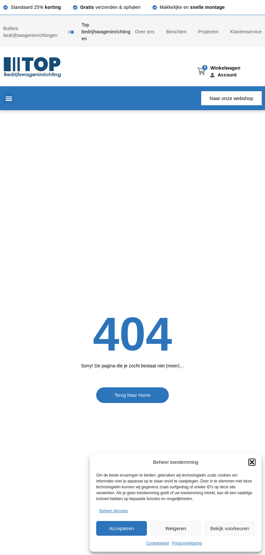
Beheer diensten (113, 511)
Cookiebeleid (157, 543)
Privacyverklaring (187, 543)
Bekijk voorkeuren (229, 528)
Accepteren (121, 528)
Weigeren (175, 528)
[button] (252, 462)
